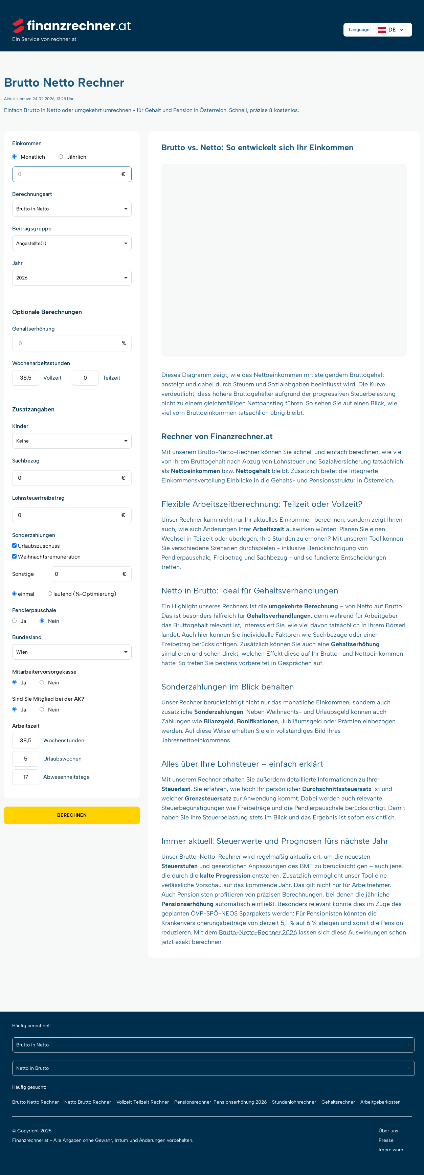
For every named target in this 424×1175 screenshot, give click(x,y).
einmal (23, 594)
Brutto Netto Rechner (35, 1102)
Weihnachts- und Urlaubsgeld (307, 712)
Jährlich (76, 157)
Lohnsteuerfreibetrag (38, 498)
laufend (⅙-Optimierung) (82, 594)
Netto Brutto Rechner (87, 1102)
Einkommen (27, 143)
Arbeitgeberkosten (380, 1102)
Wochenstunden (63, 740)
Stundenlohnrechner (294, 1102)
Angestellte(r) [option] (31, 243)
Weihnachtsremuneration (46, 556)
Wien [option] (22, 652)
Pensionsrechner (192, 1102)
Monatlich (33, 157)
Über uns (388, 1131)
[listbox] (72, 209)
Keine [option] (22, 441)
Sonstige (23, 574)
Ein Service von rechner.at (44, 39)
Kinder (20, 426)
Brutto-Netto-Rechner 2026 (258, 932)
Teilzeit (111, 378)
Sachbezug (26, 460)
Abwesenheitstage (66, 777)
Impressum (391, 1150)
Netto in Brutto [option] (32, 1068)
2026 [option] (21, 278)
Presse (386, 1140)
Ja (23, 621)
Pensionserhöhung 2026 (240, 1102)
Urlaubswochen (62, 758)
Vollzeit (52, 378)
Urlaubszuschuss (36, 546)
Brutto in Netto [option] (32, 209)
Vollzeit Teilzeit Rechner (142, 1102)
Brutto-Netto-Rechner (229, 452)
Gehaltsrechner (338, 1102)
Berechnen (72, 815)
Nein (53, 621)
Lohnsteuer (238, 764)
